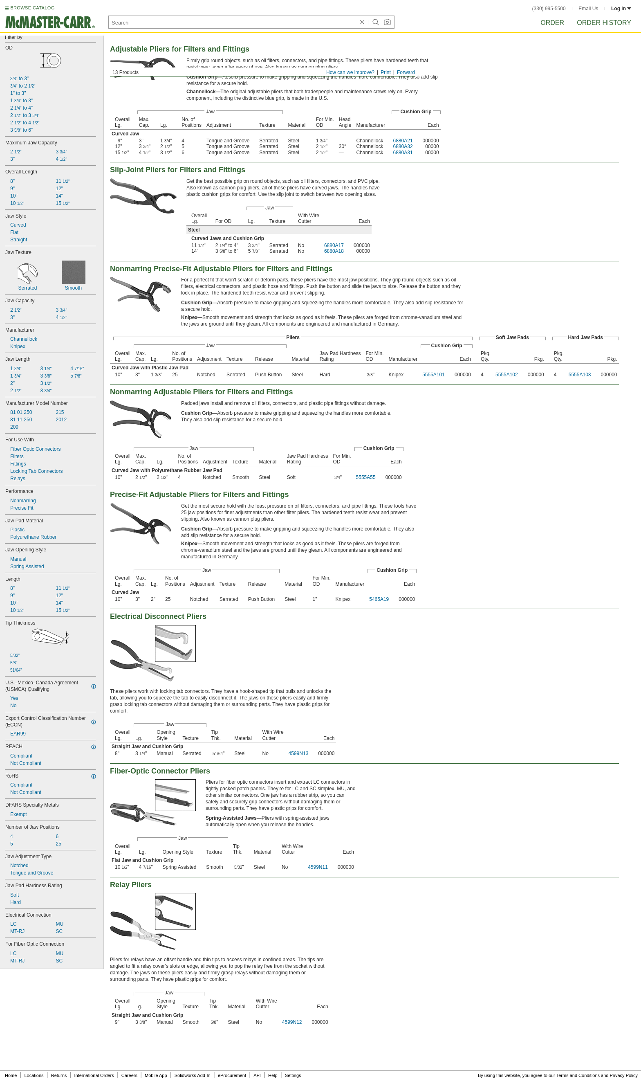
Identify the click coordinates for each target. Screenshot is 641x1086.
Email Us (588, 8)
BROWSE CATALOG (32, 7)
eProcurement (232, 1075)
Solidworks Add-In (193, 1075)
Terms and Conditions (578, 1075)
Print (386, 72)
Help (273, 1075)
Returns (59, 1075)
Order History (604, 22)
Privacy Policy (624, 1075)
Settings (293, 1075)
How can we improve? (350, 72)
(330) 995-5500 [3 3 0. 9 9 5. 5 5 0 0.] (549, 8)
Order (552, 22)
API (257, 1075)
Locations (34, 1075)
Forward (406, 72)
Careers (129, 1075)
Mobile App (156, 1075)
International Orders (94, 1075)
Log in (621, 8)
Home (11, 1075)
